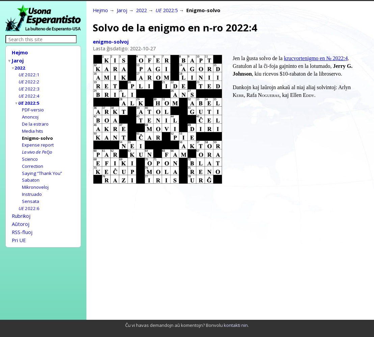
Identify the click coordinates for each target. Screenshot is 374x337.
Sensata (30, 193)
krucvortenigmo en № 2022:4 (316, 58)
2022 (20, 66)
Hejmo (20, 52)
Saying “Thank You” (42, 167)
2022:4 (29, 93)
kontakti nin (236, 325)
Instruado (32, 187)
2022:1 (29, 73)
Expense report (38, 140)
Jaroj (18, 59)
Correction (32, 160)
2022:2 (29, 80)
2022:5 (29, 100)
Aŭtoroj (20, 214)
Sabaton (30, 173)
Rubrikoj (21, 207)
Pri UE (19, 229)
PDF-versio (33, 106)
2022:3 (29, 86)
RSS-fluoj (22, 222)
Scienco (30, 153)
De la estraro (35, 120)
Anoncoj (30, 113)
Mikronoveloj (35, 180)
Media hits (32, 127)
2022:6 (29, 200)
